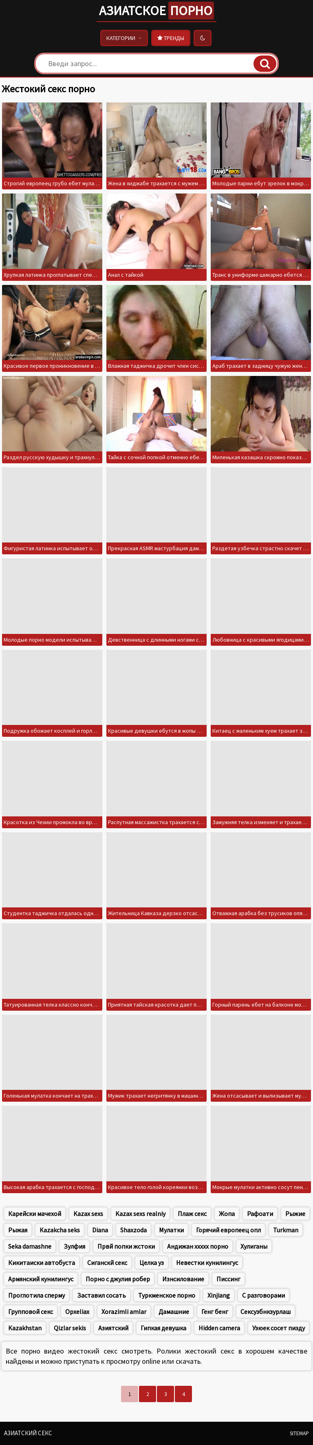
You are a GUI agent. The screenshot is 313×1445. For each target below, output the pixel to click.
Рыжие (295, 1213)
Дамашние (174, 1311)
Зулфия (74, 1246)
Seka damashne (29, 1246)
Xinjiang (218, 1295)
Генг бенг (214, 1311)
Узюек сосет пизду (278, 1328)
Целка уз (151, 1262)
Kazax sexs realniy (140, 1213)
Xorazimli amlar (123, 1311)
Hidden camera (219, 1328)
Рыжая (17, 1230)
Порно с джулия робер (118, 1279)
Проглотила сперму (36, 1295)
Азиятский (113, 1328)
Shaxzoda (133, 1230)
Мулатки (171, 1230)
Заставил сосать (101, 1295)
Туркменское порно (166, 1295)
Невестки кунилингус (207, 1262)
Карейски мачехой (34, 1213)
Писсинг (228, 1279)
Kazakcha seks (60, 1230)
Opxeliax (77, 1311)
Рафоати (260, 1213)
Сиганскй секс (107, 1262)
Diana (100, 1230)
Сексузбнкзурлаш (265, 1311)
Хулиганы (253, 1246)
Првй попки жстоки (126, 1246)
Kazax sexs (88, 1213)
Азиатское (156, 11)
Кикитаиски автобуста (41, 1262)
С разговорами (263, 1295)
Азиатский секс (28, 1433)
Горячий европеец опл (228, 1230)
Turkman (285, 1230)
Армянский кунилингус (40, 1279)
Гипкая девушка (163, 1328)
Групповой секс (30, 1311)
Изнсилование (183, 1279)
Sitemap (299, 1433)
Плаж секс (192, 1213)
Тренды (170, 38)
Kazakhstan (25, 1328)
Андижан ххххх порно (197, 1246)
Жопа (227, 1213)
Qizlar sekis (70, 1328)
